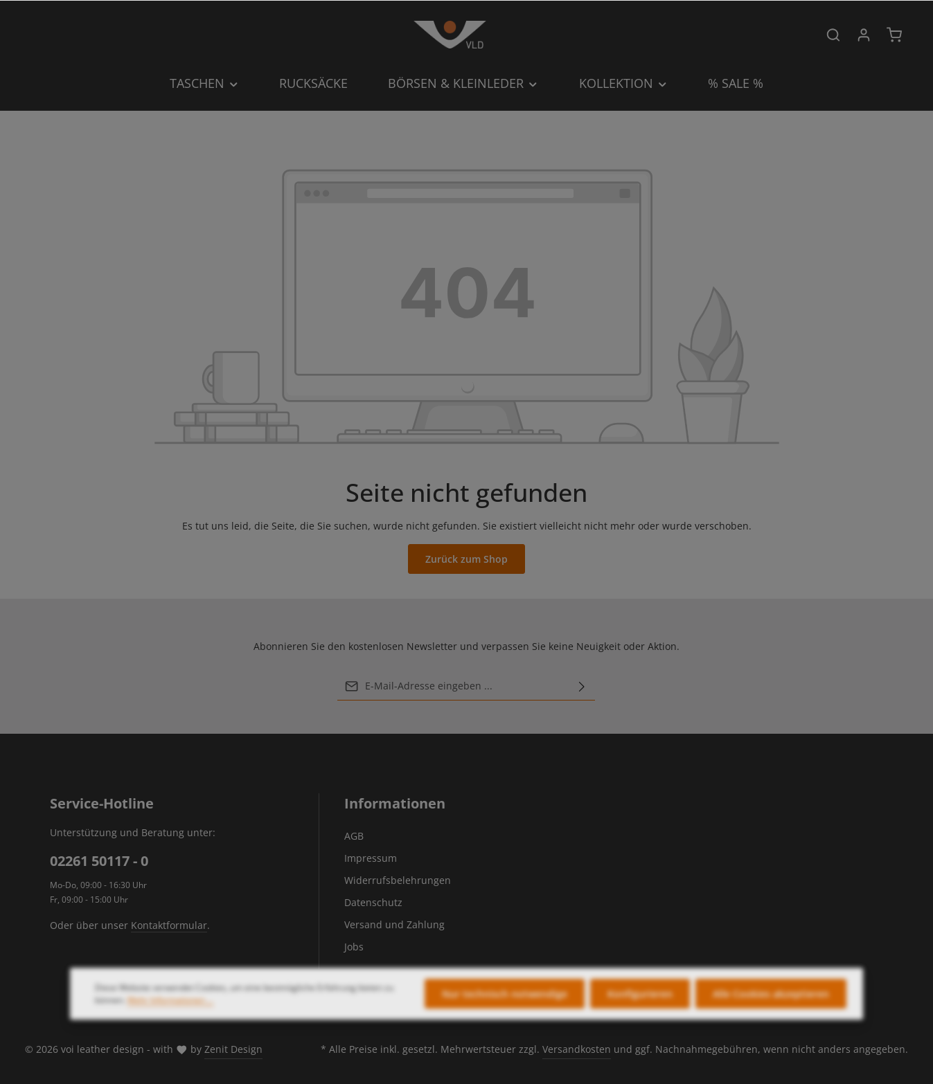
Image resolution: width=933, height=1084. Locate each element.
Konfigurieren (640, 1009)
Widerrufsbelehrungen (397, 880)
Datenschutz (373, 902)
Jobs (354, 946)
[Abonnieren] (582, 686)
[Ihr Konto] (864, 34)
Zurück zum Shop (466, 559)
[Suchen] (833, 34)
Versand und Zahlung (394, 924)
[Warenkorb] (894, 34)
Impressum (370, 858)
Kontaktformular (169, 925)
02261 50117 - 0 (99, 860)
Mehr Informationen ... (170, 1015)
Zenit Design (233, 1049)
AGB (354, 835)
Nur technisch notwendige (504, 1009)
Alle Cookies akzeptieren (771, 1009)
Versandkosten (576, 1049)
